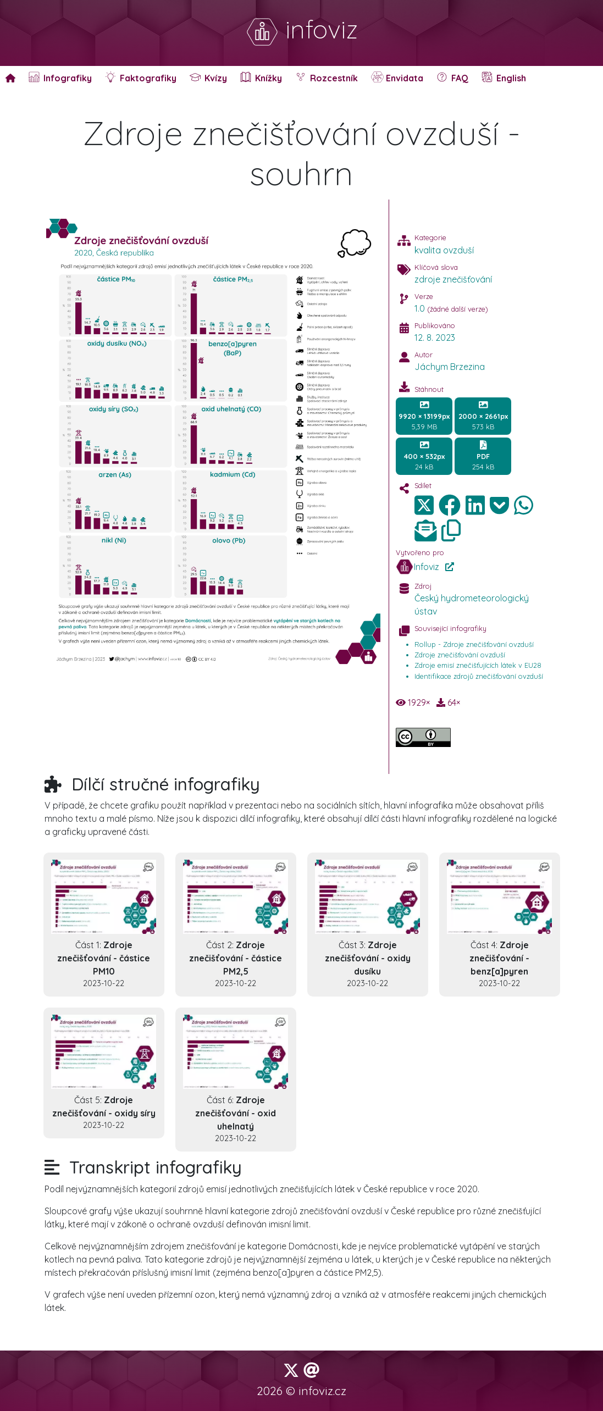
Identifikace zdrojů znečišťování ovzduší (478, 676)
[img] (450, 505)
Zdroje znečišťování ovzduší (459, 654)
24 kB (424, 455)
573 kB (483, 415)
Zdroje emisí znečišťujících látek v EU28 (477, 665)
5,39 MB (424, 415)
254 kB (483, 455)
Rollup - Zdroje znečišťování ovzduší (474, 644)
